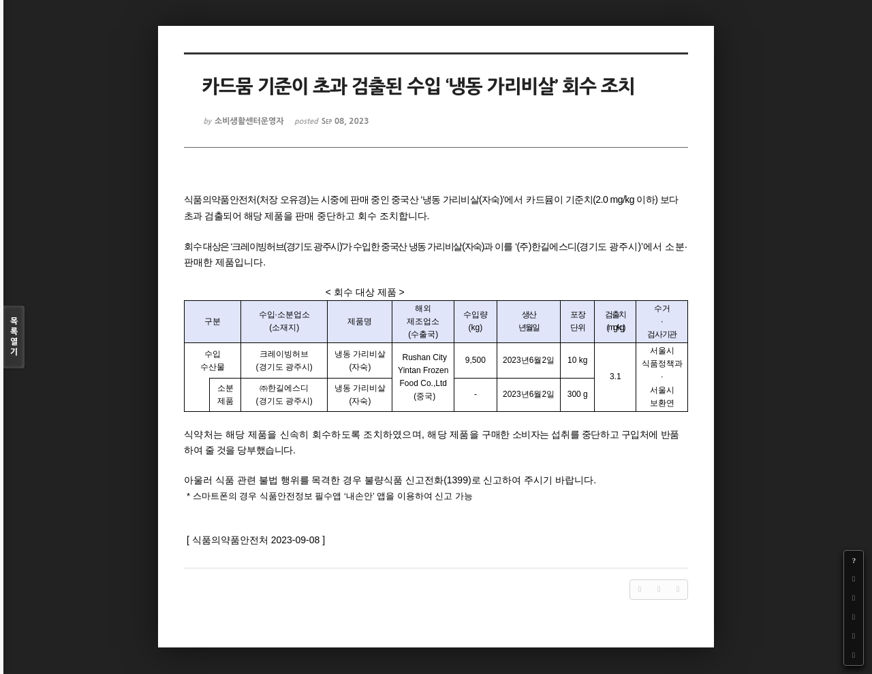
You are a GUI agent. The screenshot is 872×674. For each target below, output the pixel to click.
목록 (14, 337)
